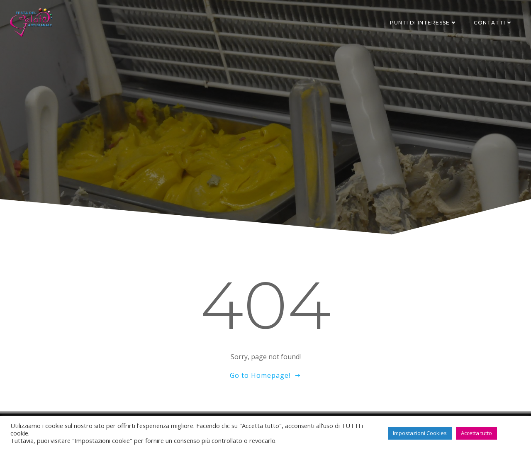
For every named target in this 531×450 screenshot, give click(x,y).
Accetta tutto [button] (476, 433)
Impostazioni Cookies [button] (420, 433)
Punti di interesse (423, 22)
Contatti (493, 22)
